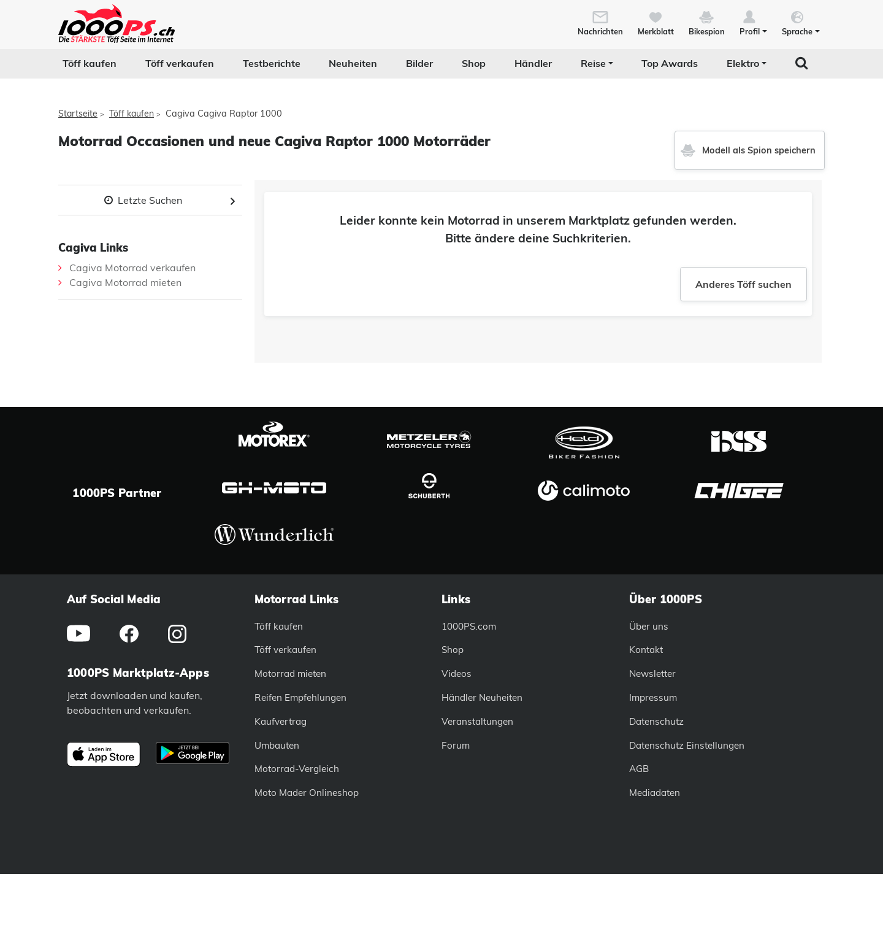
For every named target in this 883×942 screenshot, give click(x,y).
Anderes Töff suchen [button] (743, 284)
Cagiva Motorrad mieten (125, 282)
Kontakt (646, 649)
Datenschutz (656, 721)
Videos (457, 673)
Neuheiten (353, 63)
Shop (474, 63)
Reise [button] (593, 63)
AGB (639, 768)
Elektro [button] (743, 63)
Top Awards (669, 63)
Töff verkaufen (179, 63)
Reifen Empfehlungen (300, 697)
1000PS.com (469, 626)
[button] (753, 22)
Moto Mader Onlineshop (306, 792)
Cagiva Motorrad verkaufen (132, 267)
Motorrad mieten (290, 673)
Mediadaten (654, 792)
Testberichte (271, 63)
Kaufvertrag (280, 721)
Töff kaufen (90, 63)
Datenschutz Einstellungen (686, 745)
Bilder (419, 63)
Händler (533, 63)
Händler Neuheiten (482, 697)
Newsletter (652, 673)
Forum (456, 745)
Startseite (77, 113)
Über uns (648, 626)
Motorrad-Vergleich (296, 768)
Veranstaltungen (477, 721)
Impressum (653, 697)
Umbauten (276, 745)
